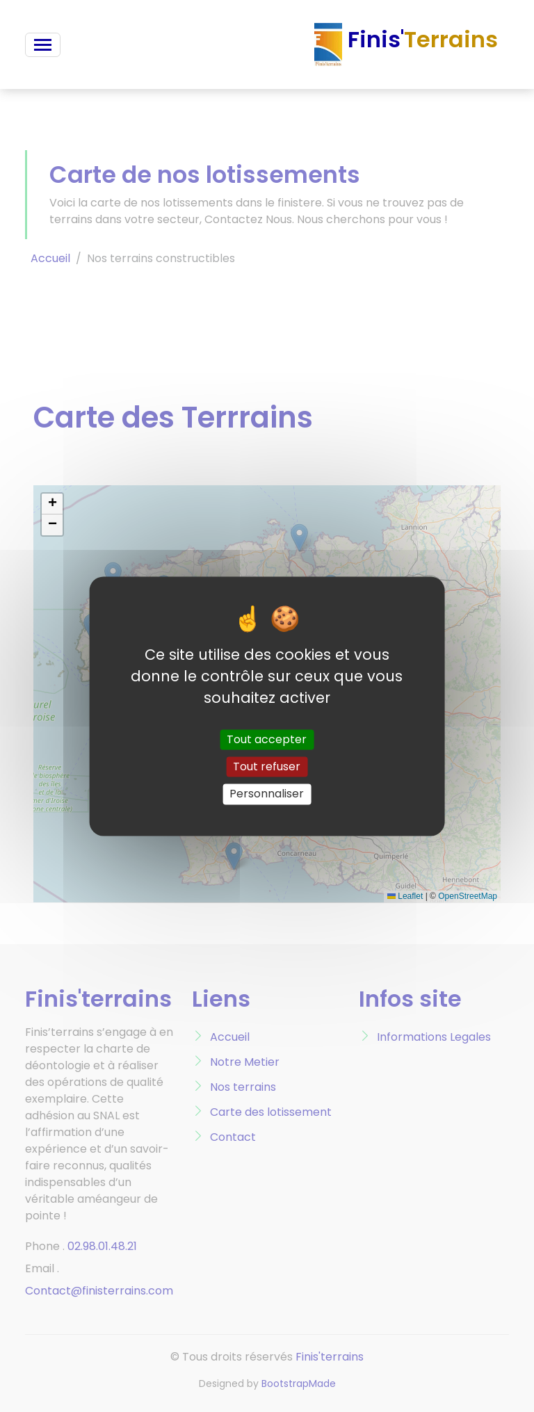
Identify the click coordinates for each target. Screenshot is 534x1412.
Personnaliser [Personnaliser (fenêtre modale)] (266, 794)
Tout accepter (267, 739)
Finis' (406, 44)
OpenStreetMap (467, 896)
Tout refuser (266, 767)
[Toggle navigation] (42, 45)
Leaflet (405, 896)
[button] (52, 504)
